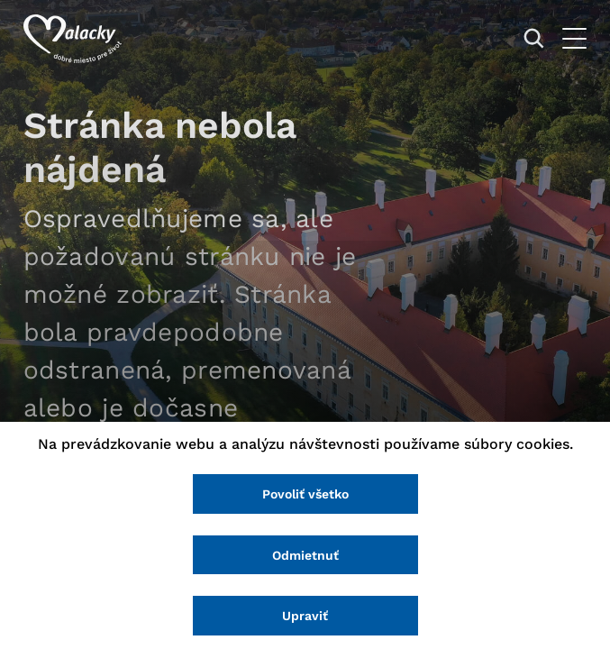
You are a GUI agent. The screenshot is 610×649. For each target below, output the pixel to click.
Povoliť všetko (305, 494)
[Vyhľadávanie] (534, 38)
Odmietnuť (305, 555)
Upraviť (305, 615)
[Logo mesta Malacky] (72, 38)
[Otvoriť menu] (574, 38)
